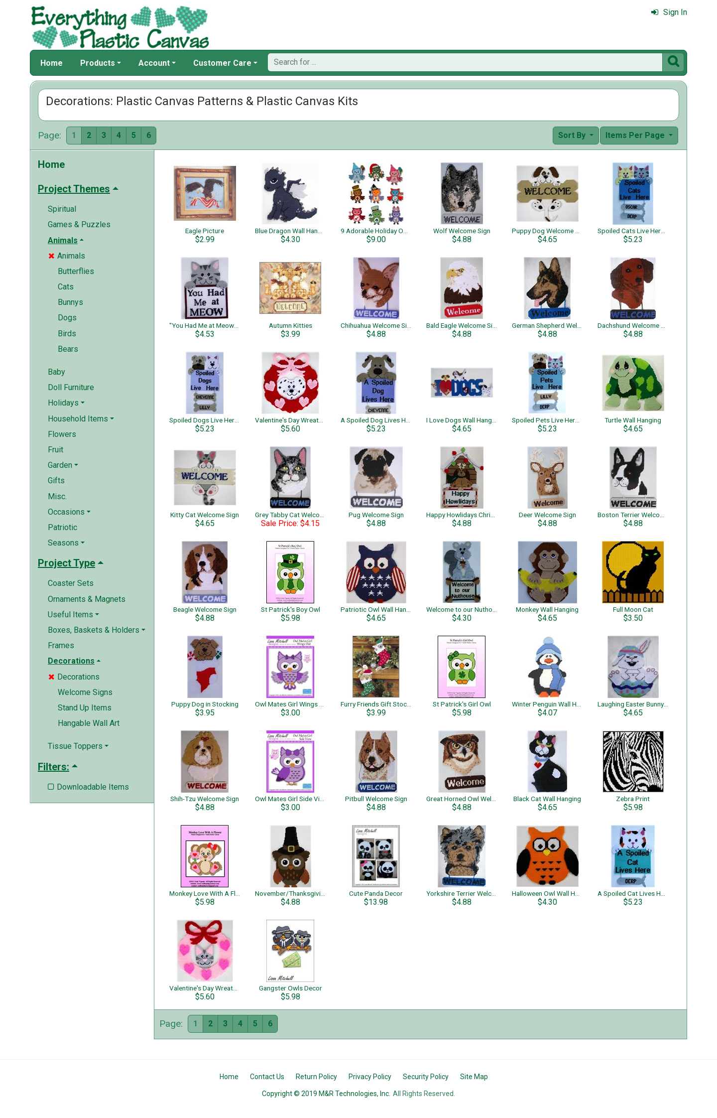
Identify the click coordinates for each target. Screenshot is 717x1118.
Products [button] (97, 63)
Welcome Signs (85, 692)
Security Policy (426, 1077)
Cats (66, 286)
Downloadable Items (88, 787)
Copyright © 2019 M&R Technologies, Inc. (326, 1094)
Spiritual (62, 209)
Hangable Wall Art (89, 723)
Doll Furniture (71, 387)
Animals (66, 256)
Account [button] (154, 63)
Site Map (474, 1077)
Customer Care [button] (222, 63)
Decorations (74, 677)
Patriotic (62, 527)
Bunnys (70, 302)
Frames (61, 645)
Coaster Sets (71, 583)
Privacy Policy (370, 1077)
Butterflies (76, 271)
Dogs (67, 317)
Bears (68, 349)
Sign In (669, 12)
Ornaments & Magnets (86, 599)
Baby (56, 372)
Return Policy (316, 1077)
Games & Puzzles (79, 224)
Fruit (55, 449)
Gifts (56, 480)
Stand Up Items (85, 707)
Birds (67, 333)
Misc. (57, 496)
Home (51, 63)
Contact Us (267, 1077)
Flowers (62, 434)
